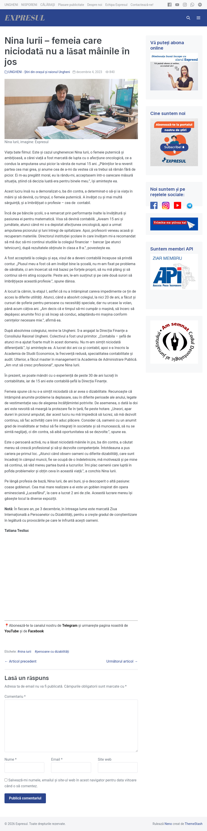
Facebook (36, 631)
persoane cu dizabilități (53, 651)
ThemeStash (193, 824)
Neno (168, 824)
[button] (188, 18)
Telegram (69, 625)
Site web (105, 759)
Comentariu (15, 696)
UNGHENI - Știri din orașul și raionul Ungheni (39, 72)
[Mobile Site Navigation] (198, 18)
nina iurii (25, 651)
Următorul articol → (122, 661)
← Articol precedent (20, 661)
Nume (10, 759)
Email (56, 759)
